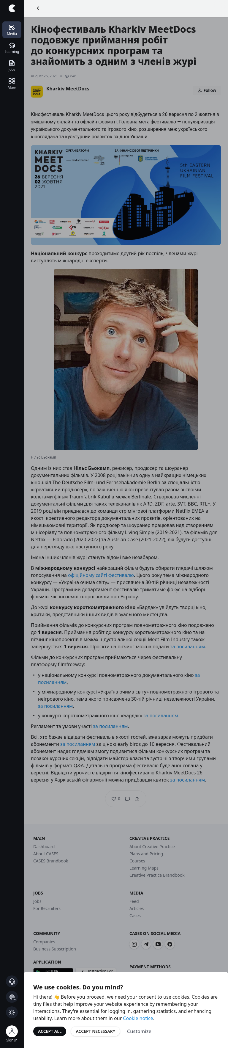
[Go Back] (38, 8)
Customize (139, 1031)
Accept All (49, 1031)
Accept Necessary (95, 1031)
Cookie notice (138, 1018)
